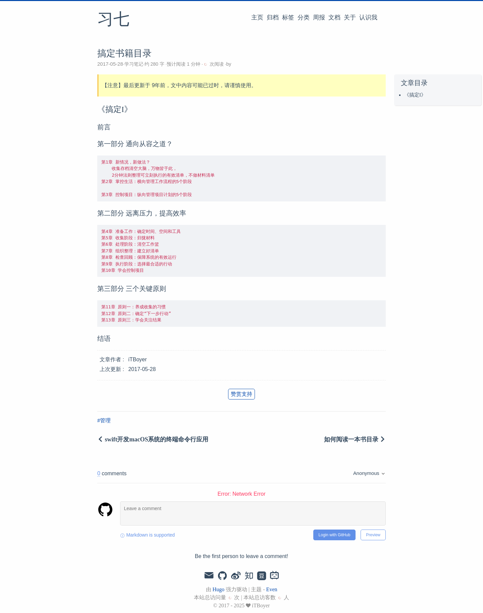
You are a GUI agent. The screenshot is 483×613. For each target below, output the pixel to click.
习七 (113, 20)
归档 (273, 17)
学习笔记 (133, 64)
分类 (304, 17)
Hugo (219, 589)
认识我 (368, 17)
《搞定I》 (415, 95)
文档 (334, 17)
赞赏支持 (241, 394)
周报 (319, 17)
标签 (288, 17)
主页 (257, 17)
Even (271, 589)
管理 (105, 420)
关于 (350, 17)
